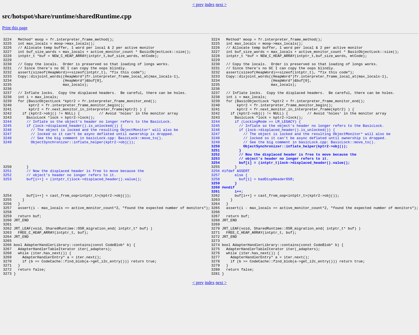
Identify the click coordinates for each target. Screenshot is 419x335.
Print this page (14, 27)
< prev (198, 4)
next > (221, 4)
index (210, 4)
